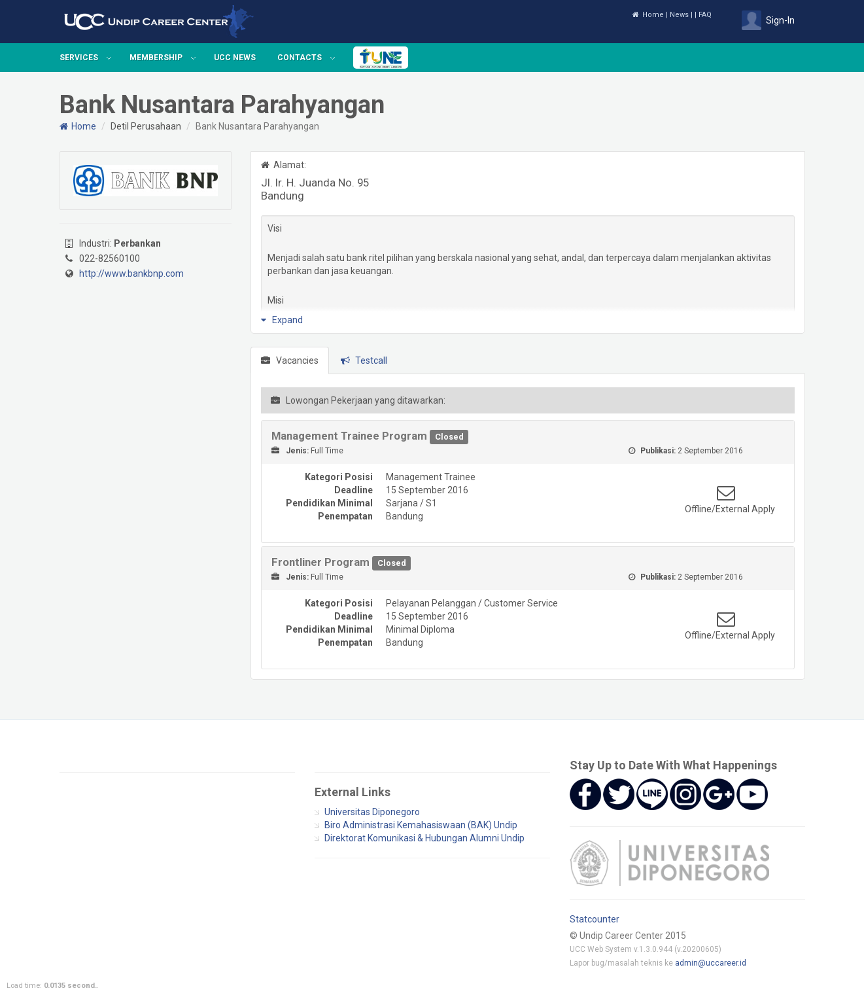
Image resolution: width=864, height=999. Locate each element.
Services (79, 57)
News (679, 14)
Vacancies (290, 360)
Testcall (364, 360)
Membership (156, 57)
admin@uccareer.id (710, 963)
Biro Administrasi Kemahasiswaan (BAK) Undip (420, 825)
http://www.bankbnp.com (131, 273)
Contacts (299, 57)
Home (647, 14)
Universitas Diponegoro (372, 812)
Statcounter (594, 919)
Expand (282, 320)
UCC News (235, 57)
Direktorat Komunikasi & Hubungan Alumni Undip (424, 838)
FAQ (705, 14)
